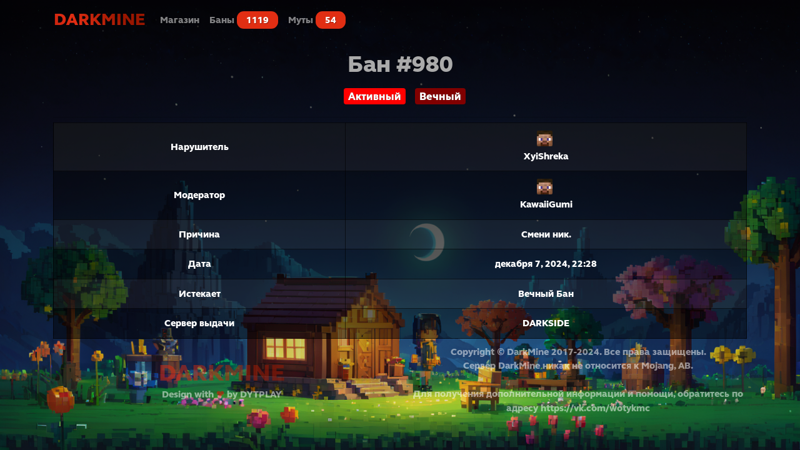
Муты (317, 20)
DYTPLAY (261, 394)
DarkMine (99, 19)
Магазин (179, 20)
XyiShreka (546, 156)
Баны (243, 20)
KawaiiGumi (546, 204)
